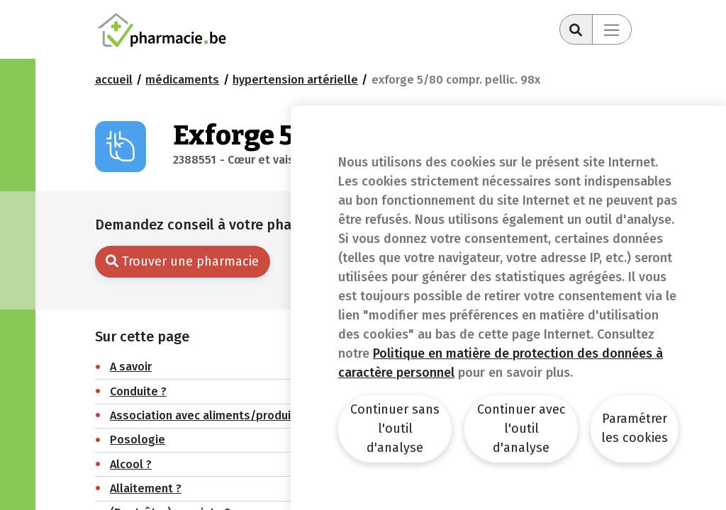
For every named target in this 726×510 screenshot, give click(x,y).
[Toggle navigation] (612, 29)
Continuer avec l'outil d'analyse (521, 428)
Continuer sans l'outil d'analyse (395, 428)
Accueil (114, 79)
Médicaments (182, 79)
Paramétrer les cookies (634, 428)
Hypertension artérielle (295, 79)
